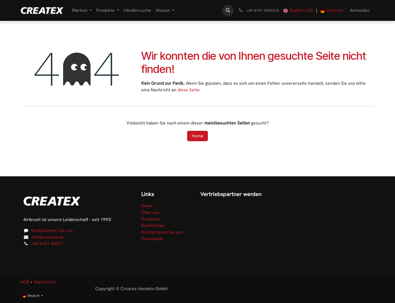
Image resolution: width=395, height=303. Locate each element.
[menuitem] (82, 10)
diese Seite (188, 90)
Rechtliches (152, 225)
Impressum (45, 282)
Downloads (152, 239)
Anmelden (360, 10)
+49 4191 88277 (47, 244)
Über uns (150, 212)
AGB (25, 282)
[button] (228, 10)
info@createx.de (47, 237)
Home (197, 136)
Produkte (150, 219)
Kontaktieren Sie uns (52, 230)
